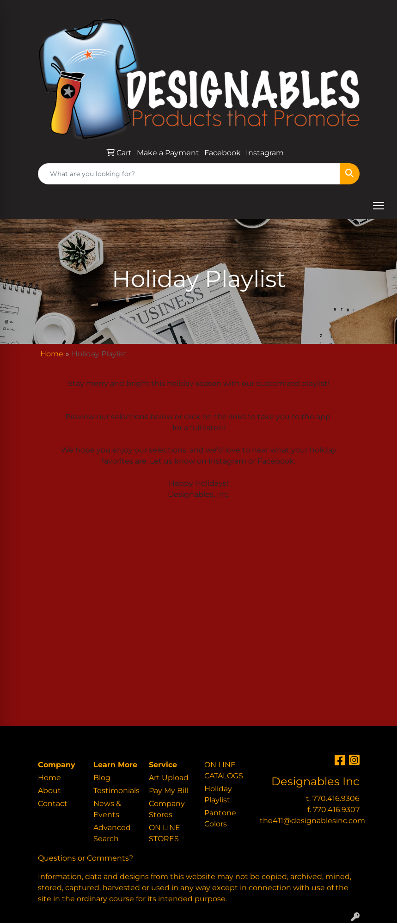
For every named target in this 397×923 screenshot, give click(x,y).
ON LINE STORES (164, 833)
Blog (101, 777)
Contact (52, 803)
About (49, 790)
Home (51, 353)
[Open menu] (378, 205)
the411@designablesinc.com (312, 820)
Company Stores (167, 809)
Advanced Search (112, 833)
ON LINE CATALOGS (223, 770)
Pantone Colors (220, 818)
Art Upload (169, 777)
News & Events (107, 809)
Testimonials (115, 790)
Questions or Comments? (85, 858)
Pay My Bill (168, 790)
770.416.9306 (336, 798)
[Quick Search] (189, 173)
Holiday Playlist (218, 794)
